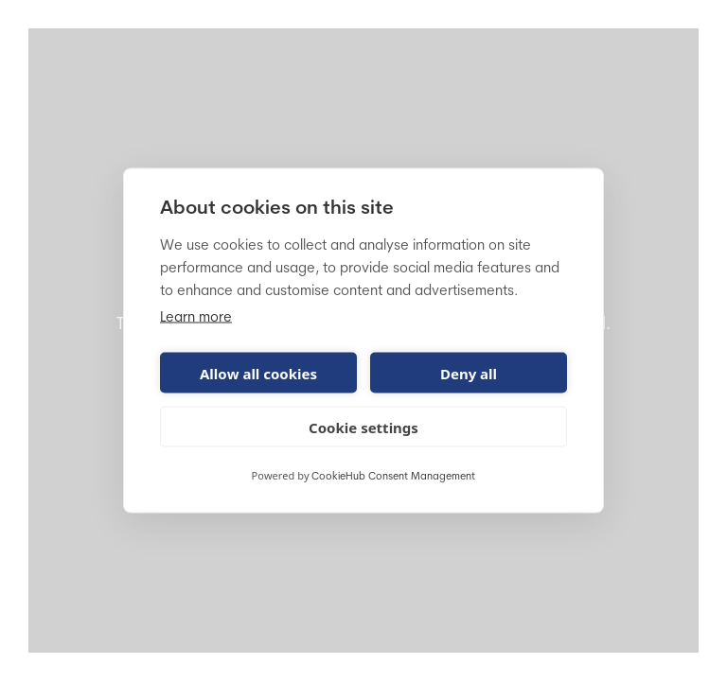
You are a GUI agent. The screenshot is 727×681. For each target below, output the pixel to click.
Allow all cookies (258, 372)
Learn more (196, 318)
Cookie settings (363, 426)
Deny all (468, 372)
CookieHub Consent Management (393, 477)
